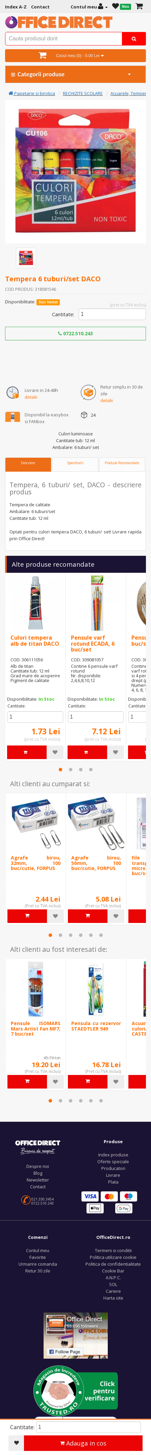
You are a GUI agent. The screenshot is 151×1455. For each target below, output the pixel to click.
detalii (31, 397)
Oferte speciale (113, 1161)
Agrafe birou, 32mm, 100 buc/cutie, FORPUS (35, 862)
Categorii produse (71, 74)
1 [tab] (60, 769)
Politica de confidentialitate (113, 1264)
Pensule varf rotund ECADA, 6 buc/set (93, 643)
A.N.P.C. (113, 1277)
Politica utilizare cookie (113, 1257)
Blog (37, 1173)
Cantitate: (63, 314)
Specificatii (75, 462)
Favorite (37, 1257)
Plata (113, 1182)
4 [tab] (91, 769)
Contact (38, 1187)
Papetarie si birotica (31, 93)
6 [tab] (101, 935)
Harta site (113, 1298)
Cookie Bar (113, 1271)
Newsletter (38, 1180)
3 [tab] (80, 769)
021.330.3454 (42, 1199)
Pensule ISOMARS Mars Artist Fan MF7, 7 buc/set (35, 1028)
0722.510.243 (75, 333)
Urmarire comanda (38, 1264)
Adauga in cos (83, 1443)
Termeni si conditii (113, 1250)
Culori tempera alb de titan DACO (34, 640)
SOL (113, 1284)
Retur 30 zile (37, 1271)
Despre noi (37, 1166)
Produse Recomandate (122, 462)
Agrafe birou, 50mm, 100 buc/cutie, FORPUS (96, 862)
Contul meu (37, 1250)
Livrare (113, 1175)
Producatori (113, 1168)
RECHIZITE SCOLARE (83, 93)
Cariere (113, 1291)
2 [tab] (70, 769)
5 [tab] (91, 935)
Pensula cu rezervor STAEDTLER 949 (96, 1026)
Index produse (113, 1155)
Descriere (28, 462)
